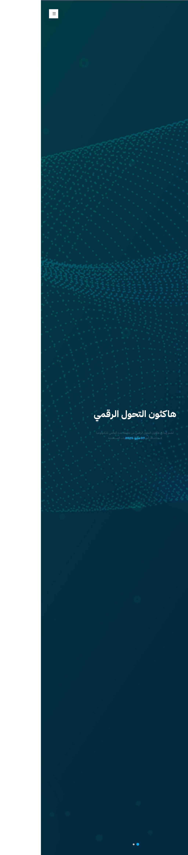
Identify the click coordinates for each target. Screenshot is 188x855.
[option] (94, 427)
